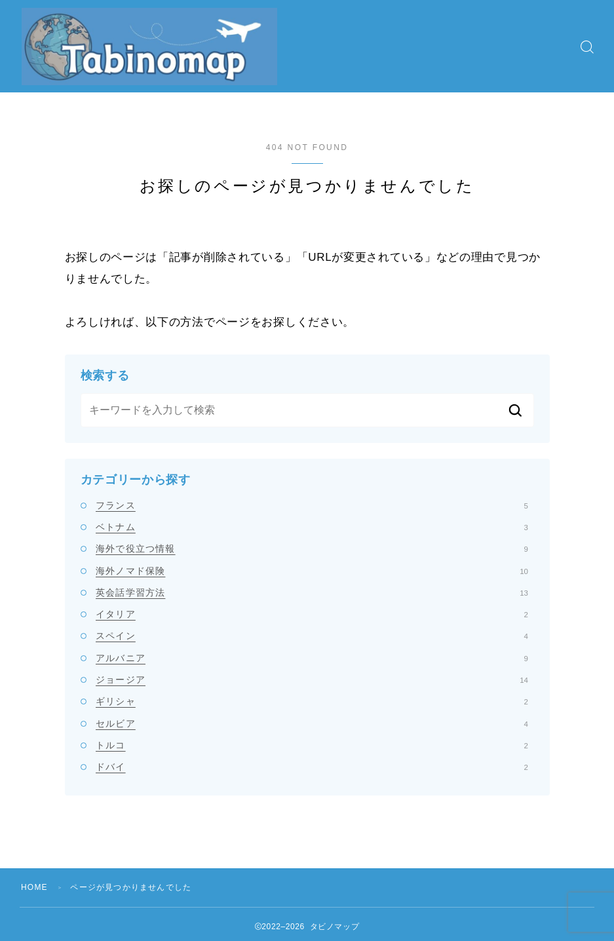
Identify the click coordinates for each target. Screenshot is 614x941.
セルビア (312, 723)
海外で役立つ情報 (312, 548)
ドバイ (312, 766)
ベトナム (312, 527)
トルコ (312, 745)
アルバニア (312, 658)
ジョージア (312, 679)
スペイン (312, 635)
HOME (34, 887)
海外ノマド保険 (312, 571)
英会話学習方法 (312, 592)
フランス (312, 505)
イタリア (312, 614)
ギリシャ (312, 701)
